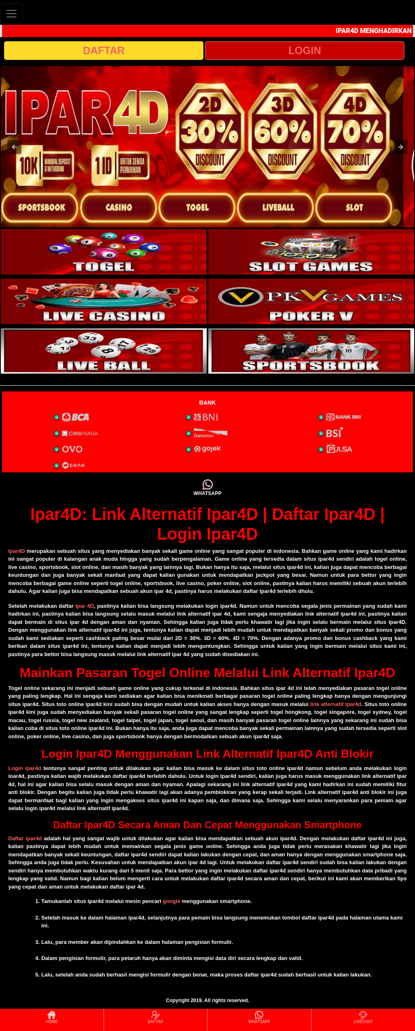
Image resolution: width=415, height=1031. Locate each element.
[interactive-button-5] (104, 351)
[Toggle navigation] (11, 13)
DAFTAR (104, 50)
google (172, 901)
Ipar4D (16, 551)
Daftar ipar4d (25, 838)
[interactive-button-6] (311, 351)
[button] (14, 147)
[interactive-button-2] (311, 252)
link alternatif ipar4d (335, 704)
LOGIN (304, 50)
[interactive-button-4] (311, 301)
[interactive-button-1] (104, 252)
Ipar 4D (84, 606)
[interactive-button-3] (104, 301)
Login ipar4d (24, 768)
